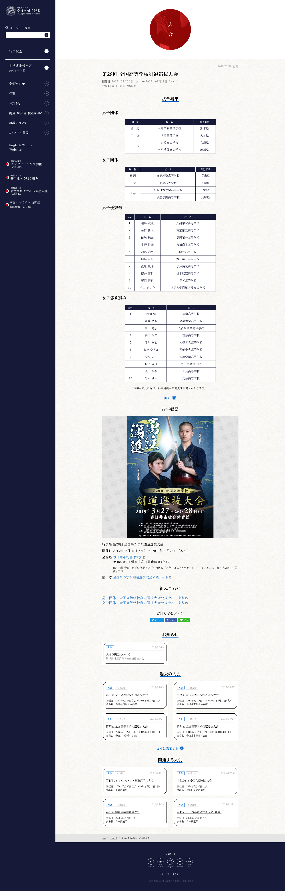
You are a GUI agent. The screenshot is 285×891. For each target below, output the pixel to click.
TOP (104, 838)
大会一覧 (113, 838)
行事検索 (15, 51)
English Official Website (21, 147)
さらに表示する (167, 748)
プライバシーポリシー (170, 873)
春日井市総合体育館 (127, 557)
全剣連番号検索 (20, 67)
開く (167, 398)
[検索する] (46, 35)
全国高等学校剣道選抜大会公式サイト (141, 577)
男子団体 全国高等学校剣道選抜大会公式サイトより (143, 597)
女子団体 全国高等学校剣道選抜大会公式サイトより (143, 602)
